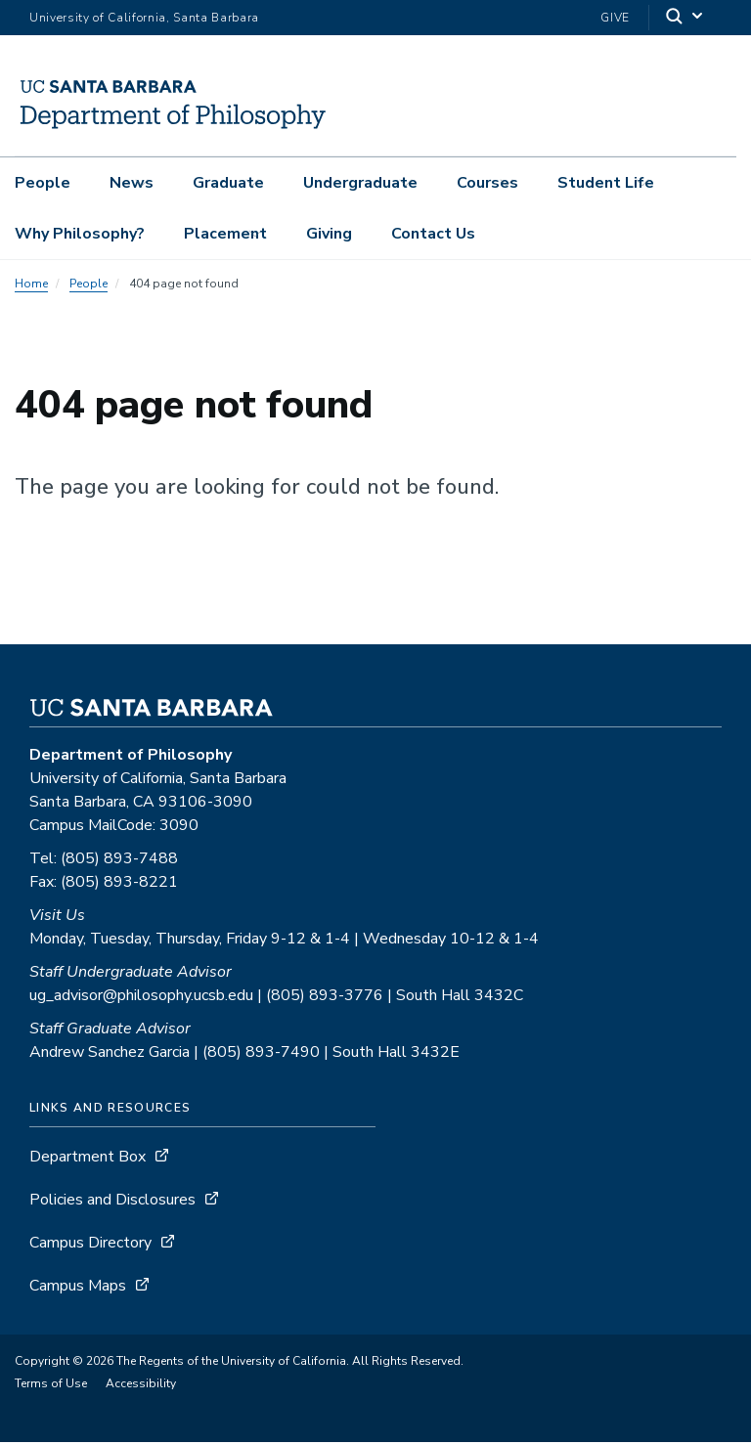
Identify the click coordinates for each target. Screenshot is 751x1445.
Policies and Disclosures (112, 1202)
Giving (329, 233)
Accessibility (141, 1386)
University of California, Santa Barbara (144, 17)
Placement (225, 233)
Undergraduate (360, 183)
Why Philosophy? (80, 233)
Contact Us (433, 233)
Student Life (605, 183)
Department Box (87, 1159)
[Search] (685, 18)
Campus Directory (90, 1245)
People (42, 183)
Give (615, 17)
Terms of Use (51, 1386)
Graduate (228, 183)
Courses (487, 183)
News (132, 183)
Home (31, 286)
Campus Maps (77, 1288)
